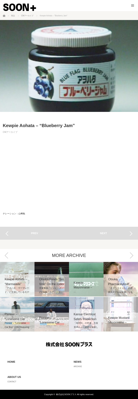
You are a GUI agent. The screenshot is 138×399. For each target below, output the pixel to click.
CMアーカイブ (10, 132)
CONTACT (11, 382)
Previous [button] (6, 255)
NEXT (103, 233)
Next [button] (131, 255)
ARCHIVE (78, 366)
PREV (34, 233)
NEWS (77, 361)
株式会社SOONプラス (66, 394)
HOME (11, 361)
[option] (17, 297)
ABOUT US (14, 376)
